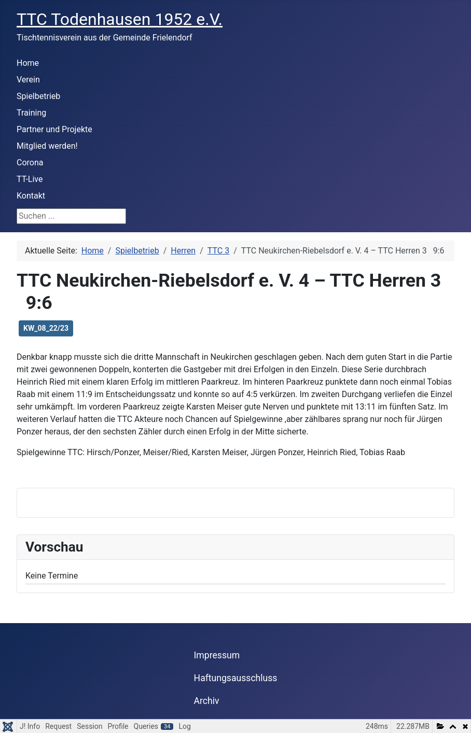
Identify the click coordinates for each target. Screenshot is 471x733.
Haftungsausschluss (236, 678)
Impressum (217, 655)
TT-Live (30, 179)
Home (28, 63)
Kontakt (31, 196)
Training (31, 113)
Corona (30, 162)
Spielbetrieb (38, 96)
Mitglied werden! (47, 146)
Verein (28, 79)
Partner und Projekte (54, 129)
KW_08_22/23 (45, 328)
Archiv (206, 701)
